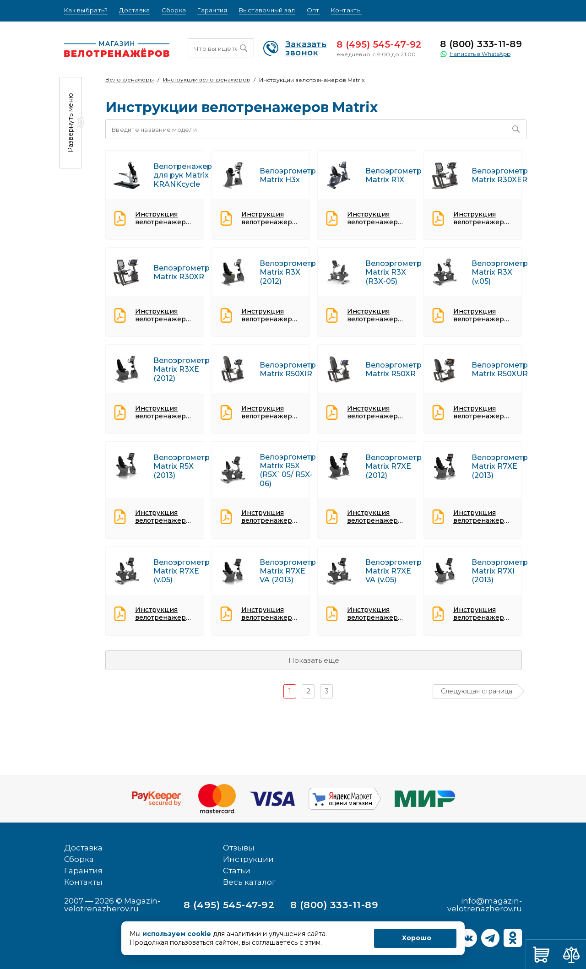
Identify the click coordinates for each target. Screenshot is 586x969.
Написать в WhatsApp (475, 54)
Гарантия (212, 10)
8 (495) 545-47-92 (379, 44)
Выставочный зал (267, 10)
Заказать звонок (294, 48)
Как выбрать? (86, 10)
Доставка (134, 10)
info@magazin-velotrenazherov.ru (484, 904)
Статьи (236, 870)
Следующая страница (476, 691)
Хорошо (416, 938)
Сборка (174, 10)
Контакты (346, 10)
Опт (313, 10)
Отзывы (239, 847)
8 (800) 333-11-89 (481, 44)
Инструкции (248, 859)
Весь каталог (249, 882)
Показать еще (313, 660)
